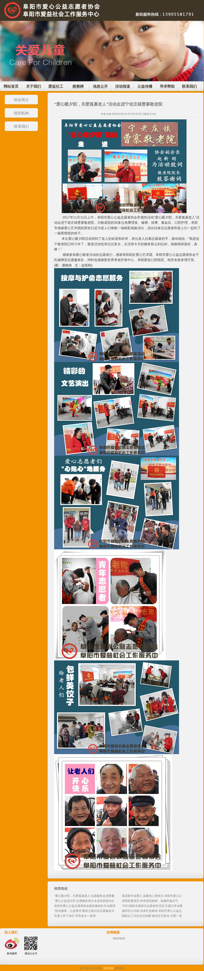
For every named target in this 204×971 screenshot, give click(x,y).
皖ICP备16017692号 (91, 968)
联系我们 (189, 86)
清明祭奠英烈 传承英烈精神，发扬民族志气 (150, 900)
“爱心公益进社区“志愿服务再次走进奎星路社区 (84, 900)
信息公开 (100, 86)
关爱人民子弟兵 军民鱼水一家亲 (75, 915)
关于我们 (33, 86)
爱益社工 (55, 86)
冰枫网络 (119, 968)
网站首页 (11, 86)
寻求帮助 (167, 86)
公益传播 (144, 86)
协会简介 (21, 100)
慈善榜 (78, 86)
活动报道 (122, 86)
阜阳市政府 (119, 938)
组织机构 (21, 113)
